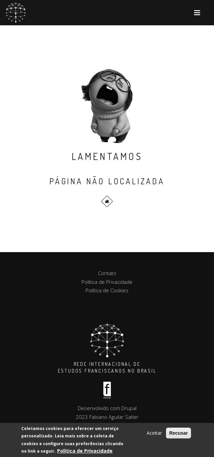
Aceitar (154, 433)
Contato (107, 273)
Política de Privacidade (85, 451)
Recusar (178, 433)
